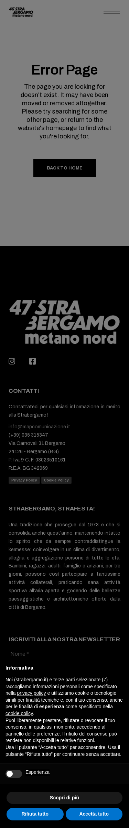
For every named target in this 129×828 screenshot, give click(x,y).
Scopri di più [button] (64, 797)
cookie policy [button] (19, 713)
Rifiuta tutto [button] (35, 814)
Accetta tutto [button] (94, 814)
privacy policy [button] (31, 693)
